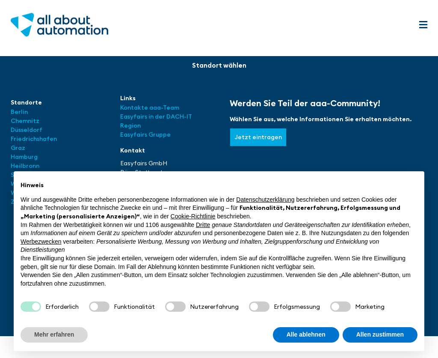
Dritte (203, 224)
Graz (18, 148)
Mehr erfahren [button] (54, 334)
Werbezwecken (41, 241)
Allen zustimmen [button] (380, 334)
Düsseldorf (27, 130)
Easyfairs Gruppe (145, 134)
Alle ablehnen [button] (306, 334)
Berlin (19, 112)
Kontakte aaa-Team (149, 107)
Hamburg (24, 157)
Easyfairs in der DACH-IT (156, 116)
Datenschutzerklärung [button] (265, 199)
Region (130, 125)
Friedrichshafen (34, 139)
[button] (423, 25)
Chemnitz (25, 121)
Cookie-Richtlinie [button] (193, 216)
